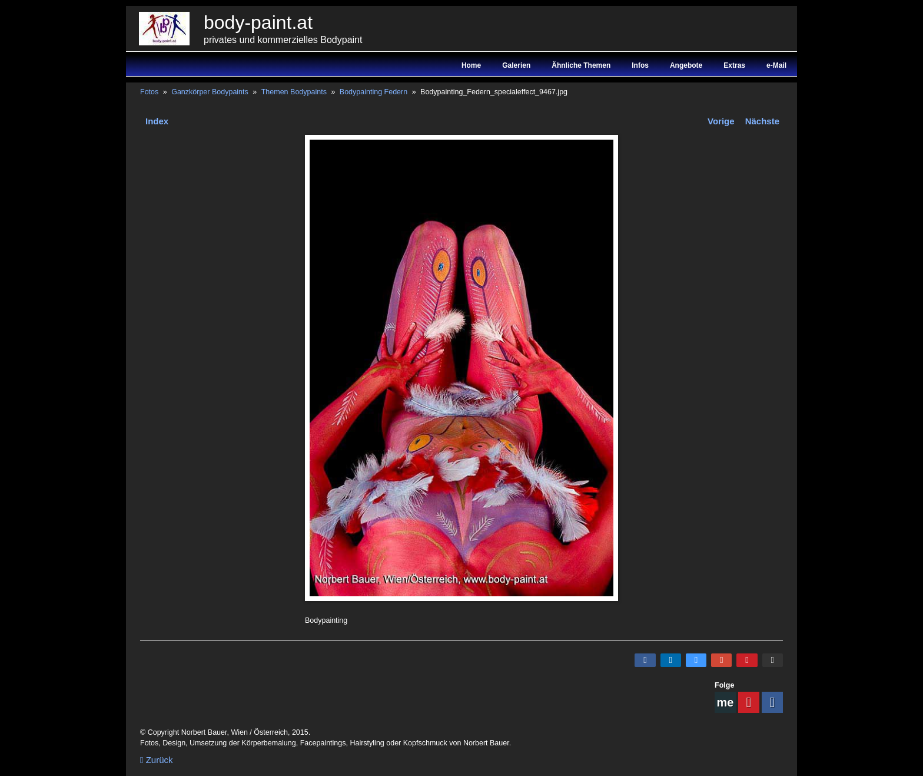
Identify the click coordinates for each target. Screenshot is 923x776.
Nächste (762, 121)
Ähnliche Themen (581, 65)
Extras (734, 65)
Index (156, 121)
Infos (640, 65)
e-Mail (776, 65)
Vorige (721, 121)
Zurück (156, 760)
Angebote (686, 65)
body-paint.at (258, 22)
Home (471, 65)
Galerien (516, 65)
